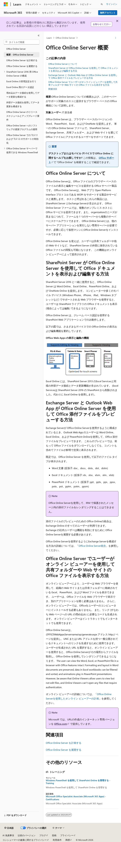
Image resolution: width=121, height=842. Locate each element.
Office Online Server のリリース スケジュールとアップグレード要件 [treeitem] (22, 115)
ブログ (42, 835)
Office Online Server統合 (92, 545)
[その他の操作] (115, 37)
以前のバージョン (26, 835)
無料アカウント (107, 12)
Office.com (60, 723)
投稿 (54, 835)
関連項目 (52, 88)
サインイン (111, 4)
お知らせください (101, 24)
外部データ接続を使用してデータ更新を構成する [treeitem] (22, 104)
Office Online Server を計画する (63, 742)
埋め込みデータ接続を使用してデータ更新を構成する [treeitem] (22, 94)
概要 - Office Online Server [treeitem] (19, 54)
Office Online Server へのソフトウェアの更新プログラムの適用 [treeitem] (21, 127)
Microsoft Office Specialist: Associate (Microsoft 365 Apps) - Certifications (76, 798)
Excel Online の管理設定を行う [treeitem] (21, 81)
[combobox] (21, 42)
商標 (67, 839)
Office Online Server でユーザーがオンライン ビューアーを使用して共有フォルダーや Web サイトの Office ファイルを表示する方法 (83, 83)
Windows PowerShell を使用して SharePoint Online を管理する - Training (78, 782)
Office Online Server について (62, 63)
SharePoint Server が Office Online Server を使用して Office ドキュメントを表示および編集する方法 (83, 69)
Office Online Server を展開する (63, 749)
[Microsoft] (6, 4)
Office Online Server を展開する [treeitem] (21, 66)
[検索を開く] (102, 4)
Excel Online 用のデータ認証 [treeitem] (20, 87)
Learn (49, 37)
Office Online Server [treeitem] (16, 48)
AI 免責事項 (8, 835)
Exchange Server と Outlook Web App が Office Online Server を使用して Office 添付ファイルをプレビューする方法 (82, 76)
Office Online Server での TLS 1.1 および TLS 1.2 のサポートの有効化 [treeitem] (22, 139)
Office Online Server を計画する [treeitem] (21, 60)
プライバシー (66, 835)
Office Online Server (65, 37)
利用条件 (57, 839)
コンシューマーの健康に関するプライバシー (25, 839)
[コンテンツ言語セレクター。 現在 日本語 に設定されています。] (9, 828)
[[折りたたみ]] (38, 35)
